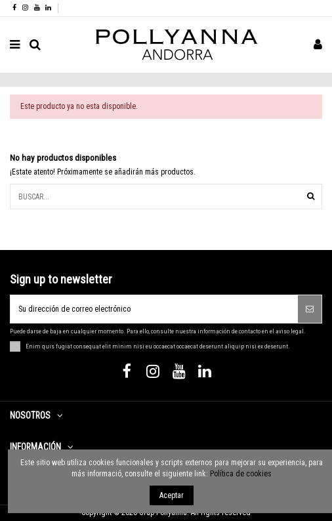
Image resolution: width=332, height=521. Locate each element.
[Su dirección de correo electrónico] (154, 309)
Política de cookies (241, 473)
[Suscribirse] (310, 309)
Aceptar (171, 495)
